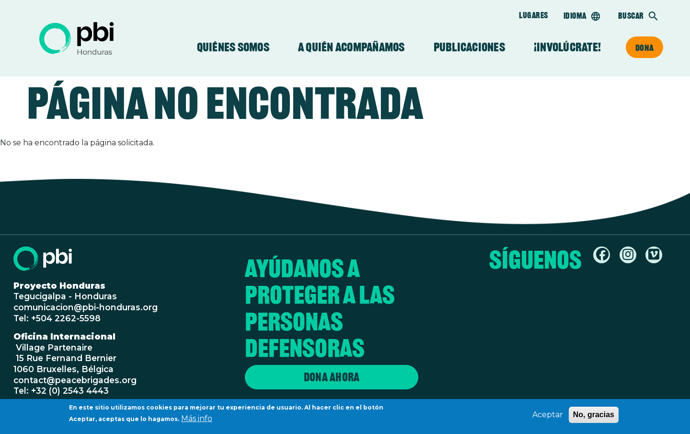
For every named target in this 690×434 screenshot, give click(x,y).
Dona (644, 47)
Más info (196, 420)
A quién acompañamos (351, 47)
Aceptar (547, 417)
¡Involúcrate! (567, 47)
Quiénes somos (233, 47)
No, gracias (593, 417)
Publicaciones (469, 47)
